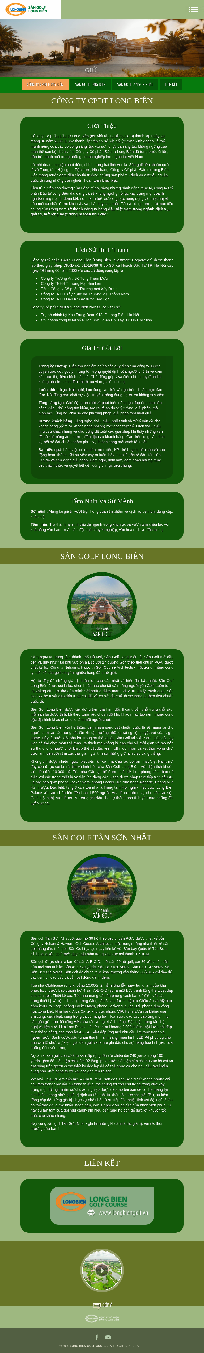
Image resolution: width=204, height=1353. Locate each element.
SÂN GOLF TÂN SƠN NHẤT (135, 84)
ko (181, 9)
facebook (97, 1337)
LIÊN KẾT (171, 84)
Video (102, 1270)
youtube (108, 1337)
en (166, 9)
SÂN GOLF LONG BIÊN (90, 84)
